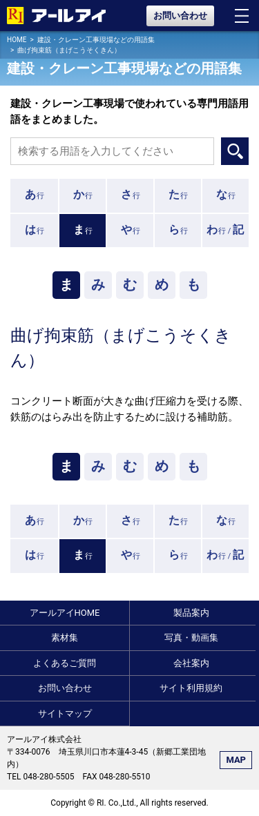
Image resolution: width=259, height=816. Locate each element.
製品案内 (191, 613)
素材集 (64, 637)
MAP (236, 760)
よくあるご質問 (64, 663)
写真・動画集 (191, 637)
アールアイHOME (65, 613)
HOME (16, 39)
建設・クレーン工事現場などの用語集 (96, 39)
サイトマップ (65, 713)
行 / (225, 229)
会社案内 (191, 663)
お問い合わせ (180, 15)
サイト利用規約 (191, 688)
